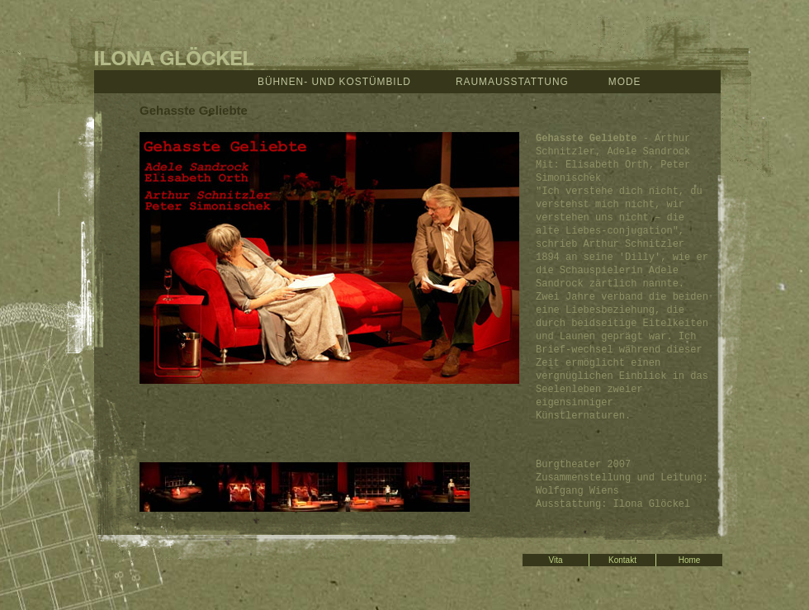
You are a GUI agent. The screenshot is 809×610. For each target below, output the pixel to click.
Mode (624, 81)
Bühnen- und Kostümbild (334, 81)
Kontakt (622, 560)
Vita (555, 560)
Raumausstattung (512, 81)
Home (690, 560)
